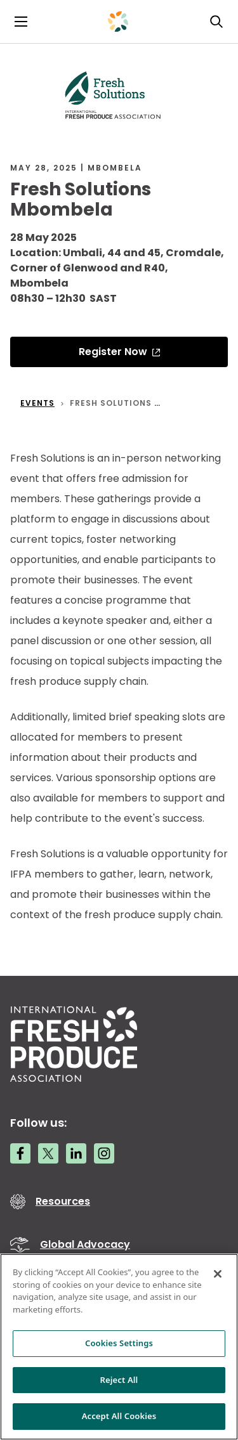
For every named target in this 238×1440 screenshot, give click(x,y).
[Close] (218, 1274)
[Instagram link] (104, 1153)
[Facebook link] (20, 1153)
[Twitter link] (48, 1153)
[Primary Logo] (118, 21)
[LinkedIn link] (76, 1153)
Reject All (119, 1379)
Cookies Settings (119, 1343)
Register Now (113, 351)
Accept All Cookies (119, 1416)
